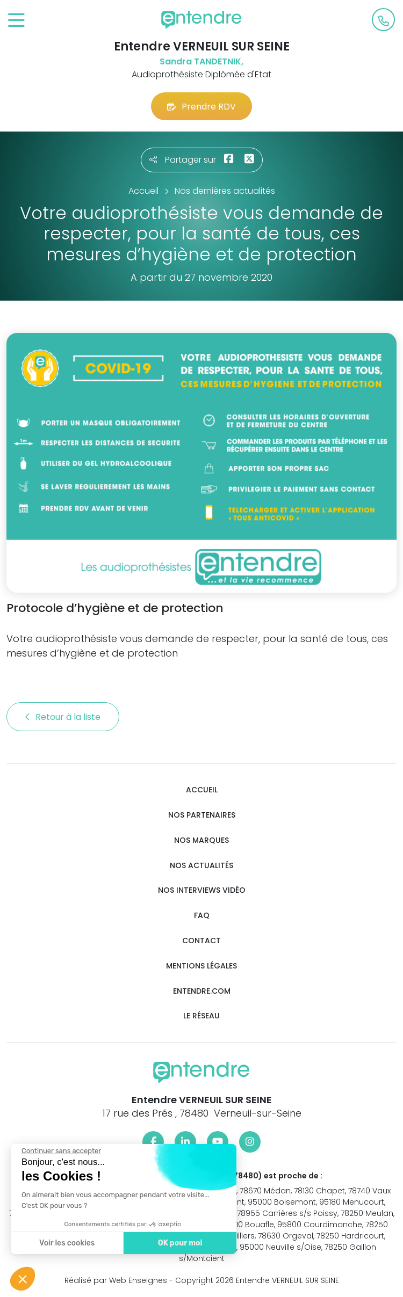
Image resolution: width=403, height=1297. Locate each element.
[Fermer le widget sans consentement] (60, 1151)
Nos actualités (201, 865)
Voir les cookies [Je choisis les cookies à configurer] (65, 1243)
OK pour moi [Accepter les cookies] (178, 1243)
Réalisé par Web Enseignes (115, 1280)
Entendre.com (202, 991)
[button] (22, 1279)
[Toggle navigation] (16, 20)
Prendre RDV (201, 106)
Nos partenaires (201, 815)
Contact (201, 940)
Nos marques (201, 840)
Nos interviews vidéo (202, 890)
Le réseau (201, 1016)
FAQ (202, 915)
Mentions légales (201, 966)
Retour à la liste (63, 717)
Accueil (202, 790)
